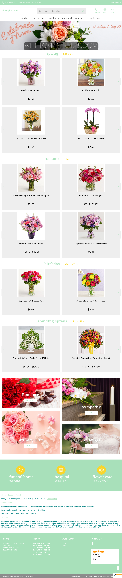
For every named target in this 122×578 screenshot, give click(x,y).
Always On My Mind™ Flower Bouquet (31, 195)
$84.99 (31, 98)
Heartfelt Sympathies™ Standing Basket (91, 358)
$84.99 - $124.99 (31, 366)
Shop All (68, 53)
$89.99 (91, 147)
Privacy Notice (87, 576)
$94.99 (31, 147)
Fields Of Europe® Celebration (91, 301)
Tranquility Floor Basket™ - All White (31, 358)
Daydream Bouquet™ (31, 90)
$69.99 (31, 309)
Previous (3, 81)
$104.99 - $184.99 (91, 366)
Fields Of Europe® (91, 90)
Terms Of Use (75, 576)
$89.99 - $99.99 (91, 204)
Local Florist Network (101, 576)
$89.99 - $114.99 (31, 252)
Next (119, 81)
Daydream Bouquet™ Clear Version (91, 244)
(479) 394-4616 (10, 2)
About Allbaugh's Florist (11, 495)
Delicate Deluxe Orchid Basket (91, 138)
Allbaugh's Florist (10, 10)
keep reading (52, 499)
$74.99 (91, 98)
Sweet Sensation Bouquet (31, 244)
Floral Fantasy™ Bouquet (91, 195)
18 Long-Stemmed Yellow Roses (31, 138)
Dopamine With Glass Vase (31, 301)
